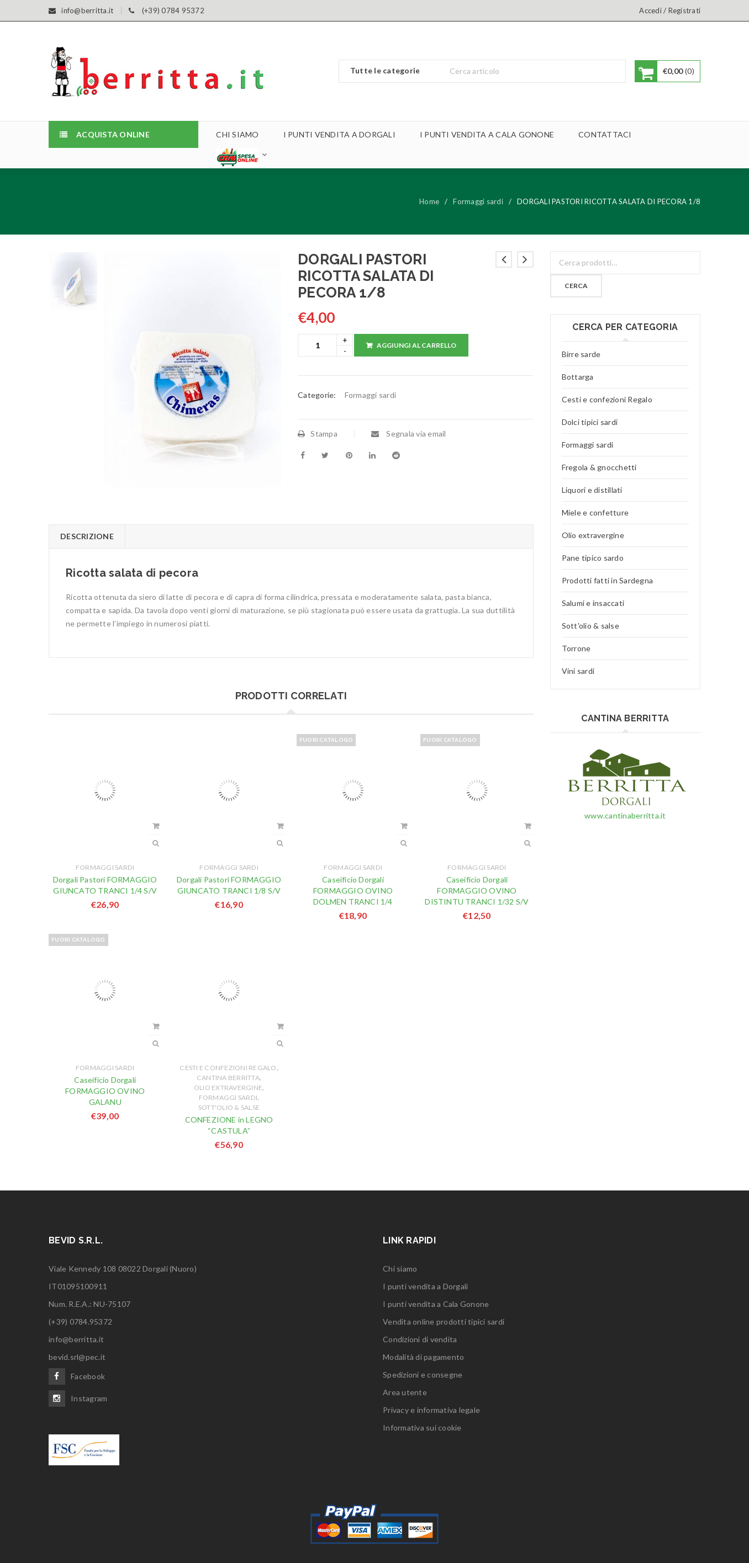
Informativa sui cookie (422, 1427)
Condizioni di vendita (420, 1339)
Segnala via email (408, 433)
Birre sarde (581, 354)
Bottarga (578, 376)
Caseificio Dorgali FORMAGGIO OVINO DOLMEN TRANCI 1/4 (353, 890)
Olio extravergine (228, 1087)
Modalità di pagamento (423, 1357)
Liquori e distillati (592, 490)
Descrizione (87, 536)
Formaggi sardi (478, 201)
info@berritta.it (76, 1339)
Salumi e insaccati (593, 603)
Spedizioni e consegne (422, 1374)
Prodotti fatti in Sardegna (607, 580)
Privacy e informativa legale (431, 1410)
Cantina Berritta (228, 1077)
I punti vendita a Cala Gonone (436, 1304)
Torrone (576, 648)
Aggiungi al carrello (416, 345)
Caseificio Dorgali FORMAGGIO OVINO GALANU (105, 1091)
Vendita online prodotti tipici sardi (443, 1321)
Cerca (576, 285)
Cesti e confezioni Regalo (228, 1068)
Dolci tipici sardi (590, 422)
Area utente (405, 1392)
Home (429, 201)
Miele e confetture (595, 512)
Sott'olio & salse (229, 1107)
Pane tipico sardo (593, 557)
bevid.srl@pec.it (77, 1357)
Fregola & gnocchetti (599, 467)
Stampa (317, 433)
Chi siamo (400, 1268)
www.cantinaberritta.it (625, 815)
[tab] (87, 536)
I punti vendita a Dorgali (425, 1286)
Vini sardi (578, 671)
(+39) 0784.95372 (80, 1321)
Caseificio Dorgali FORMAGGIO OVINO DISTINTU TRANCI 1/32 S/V (477, 890)
